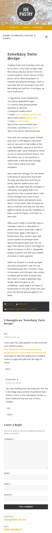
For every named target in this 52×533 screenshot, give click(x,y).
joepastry (22, 304)
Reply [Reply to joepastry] (9, 415)
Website (8, 495)
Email (7, 484)
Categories (37, 27)
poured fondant (22, 121)
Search (26, 27)
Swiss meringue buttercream (28, 114)
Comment (9, 439)
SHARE (33, 309)
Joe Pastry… (15, 27)
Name (7, 473)
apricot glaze (32, 117)
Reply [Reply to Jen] (8, 369)
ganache (34, 127)
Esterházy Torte (14, 309)
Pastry (24, 309)
